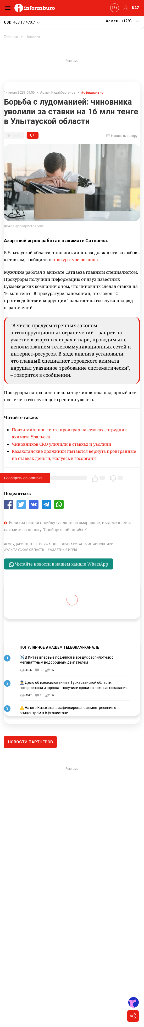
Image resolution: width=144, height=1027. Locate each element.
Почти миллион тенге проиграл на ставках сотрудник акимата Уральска (69, 433)
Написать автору (121, 136)
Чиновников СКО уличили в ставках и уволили (61, 444)
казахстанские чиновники (88, 544)
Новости (33, 37)
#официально (92, 92)
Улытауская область (25, 550)
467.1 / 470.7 (22, 22)
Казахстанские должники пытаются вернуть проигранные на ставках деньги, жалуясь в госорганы (74, 454)
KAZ (135, 8)
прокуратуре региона (75, 259)
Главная (11, 37)
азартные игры (63, 550)
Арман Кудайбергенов (58, 92)
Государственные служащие (32, 544)
